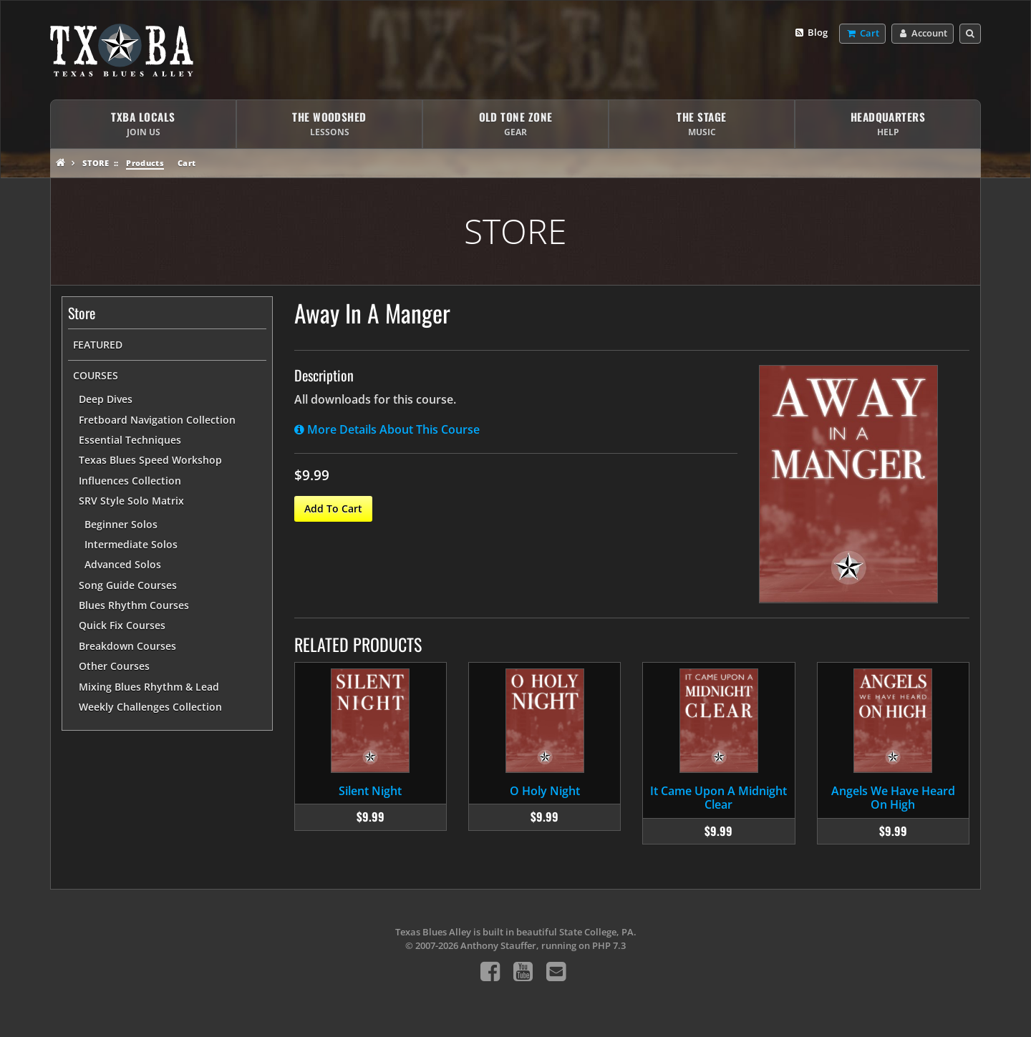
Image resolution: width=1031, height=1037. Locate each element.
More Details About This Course (387, 429)
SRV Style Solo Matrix (131, 500)
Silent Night (370, 791)
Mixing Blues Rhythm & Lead (149, 686)
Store (95, 162)
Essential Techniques (130, 440)
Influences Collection (130, 480)
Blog (811, 33)
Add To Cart (333, 508)
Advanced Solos (122, 564)
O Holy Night (545, 791)
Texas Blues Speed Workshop (150, 460)
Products (145, 162)
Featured (97, 344)
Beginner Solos (121, 524)
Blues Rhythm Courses (134, 605)
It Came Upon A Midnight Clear (718, 797)
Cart (186, 162)
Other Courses (114, 666)
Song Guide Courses (128, 585)
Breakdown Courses (127, 646)
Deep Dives (105, 399)
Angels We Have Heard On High (893, 797)
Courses (95, 375)
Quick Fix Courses (122, 625)
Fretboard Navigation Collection (157, 420)
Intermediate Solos (131, 544)
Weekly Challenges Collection (150, 707)
